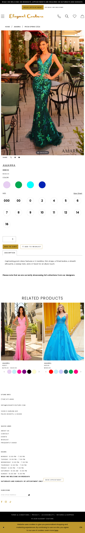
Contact (5, 434)
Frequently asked (9, 443)
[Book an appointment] (33, 7)
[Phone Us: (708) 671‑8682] (59, 16)
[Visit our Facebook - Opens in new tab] (1, 502)
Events (4, 437)
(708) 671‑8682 (7, 399)
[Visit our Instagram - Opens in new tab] (6, 502)
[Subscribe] (29, 495)
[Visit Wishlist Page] (74, 16)
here (56, 530)
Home (7, 27)
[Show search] (67, 16)
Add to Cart (10, 247)
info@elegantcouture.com (13, 405)
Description (9, 253)
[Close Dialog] (3, 527)
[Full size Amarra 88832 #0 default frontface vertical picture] (42, 92)
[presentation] (21, 331)
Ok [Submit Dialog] (81, 527)
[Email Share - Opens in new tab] (19, 157)
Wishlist (5, 440)
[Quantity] (9, 239)
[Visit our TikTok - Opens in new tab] (10, 502)
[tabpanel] (42, 92)
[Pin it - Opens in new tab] (15, 157)
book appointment (53, 480)
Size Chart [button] (78, 193)
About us (5, 431)
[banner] (26, 16)
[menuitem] (59, 16)
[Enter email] (15, 495)
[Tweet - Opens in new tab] (11, 157)
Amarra (17, 27)
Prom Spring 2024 (32, 27)
